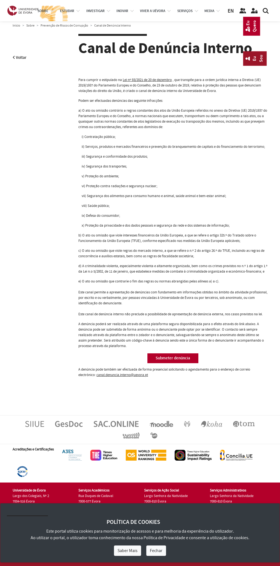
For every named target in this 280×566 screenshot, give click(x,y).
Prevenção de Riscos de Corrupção (64, 26)
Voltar (20, 57)
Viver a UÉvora (152, 10)
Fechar (156, 550)
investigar (95, 10)
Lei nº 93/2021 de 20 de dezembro (147, 79)
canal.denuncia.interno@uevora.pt (122, 374)
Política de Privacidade (164, 538)
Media (209, 10)
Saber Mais (128, 550)
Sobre (43, 10)
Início (16, 26)
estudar (67, 10)
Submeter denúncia (173, 358)
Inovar (122, 10)
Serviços (185, 10)
